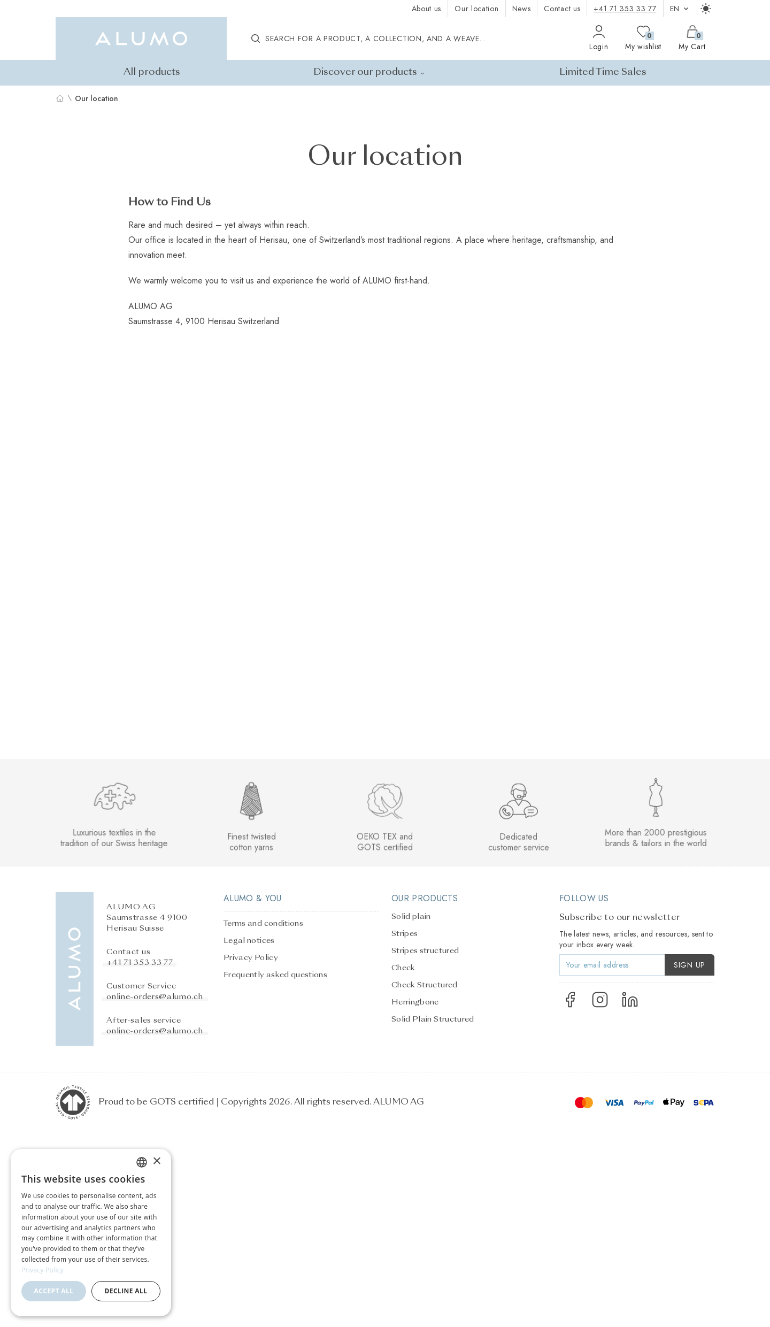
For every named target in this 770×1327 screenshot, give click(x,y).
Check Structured (424, 985)
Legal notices (249, 941)
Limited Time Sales (602, 72)
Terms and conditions (263, 923)
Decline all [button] (126, 1290)
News (521, 8)
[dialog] (91, 1232)
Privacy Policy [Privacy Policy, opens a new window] (42, 1270)
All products (152, 72)
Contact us (562, 8)
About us (427, 8)
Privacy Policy (251, 958)
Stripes (404, 934)
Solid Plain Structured (432, 1019)
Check (403, 968)
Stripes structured (425, 951)
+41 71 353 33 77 (625, 8)
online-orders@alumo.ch (154, 997)
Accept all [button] (54, 1290)
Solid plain (411, 917)
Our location (476, 8)
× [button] (156, 1161)
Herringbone (415, 1002)
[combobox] (141, 1162)
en (680, 8)
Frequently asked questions (275, 975)
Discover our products (369, 72)
